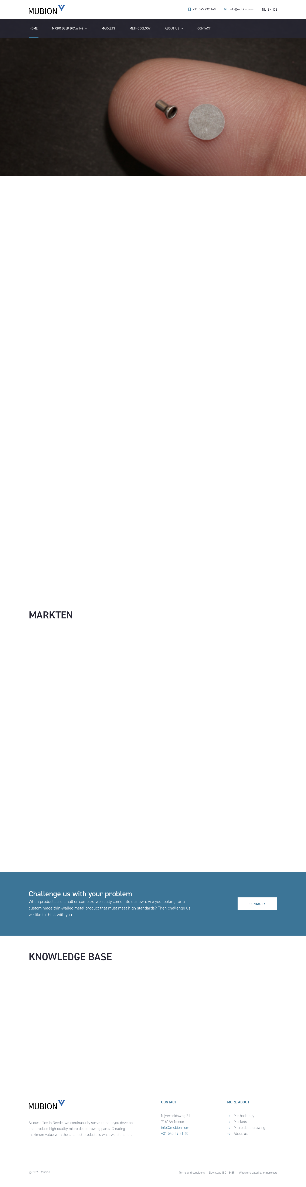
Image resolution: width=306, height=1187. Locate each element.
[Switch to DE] (275, 9)
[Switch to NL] (264, 9)
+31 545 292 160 (204, 9)
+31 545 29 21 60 (174, 1133)
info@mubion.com (242, 9)
